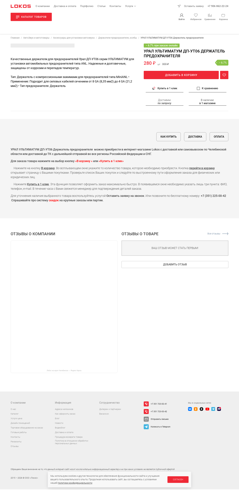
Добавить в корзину (181, 75)
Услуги (129, 6)
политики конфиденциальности (75, 483)
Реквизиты (16, 442)
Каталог (14, 414)
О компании (43, 6)
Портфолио (86, 6)
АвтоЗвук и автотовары (36, 38)
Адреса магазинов (64, 410)
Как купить (168, 137)
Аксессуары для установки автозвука (74, 38)
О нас (13, 410)
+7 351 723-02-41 (159, 404)
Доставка (195, 137)
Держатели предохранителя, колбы (117, 38)
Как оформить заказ (65, 414)
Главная (15, 38)
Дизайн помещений (20, 423)
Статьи (101, 6)
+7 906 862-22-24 (218, 6)
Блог (57, 419)
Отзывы (15, 447)
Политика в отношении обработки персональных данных (71, 442)
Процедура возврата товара (68, 437)
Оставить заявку (194, 6)
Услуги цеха (16, 419)
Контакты (115, 6)
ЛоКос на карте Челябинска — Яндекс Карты (64, 371)
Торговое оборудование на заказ (27, 428)
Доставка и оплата (65, 6)
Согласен (178, 479)
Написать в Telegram (160, 427)
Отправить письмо (160, 420)
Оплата (219, 137)
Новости (59, 423)
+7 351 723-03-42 (159, 412)
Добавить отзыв (175, 265)
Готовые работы (19, 433)
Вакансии (104, 414)
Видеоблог (60, 428)
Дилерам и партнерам (110, 410)
